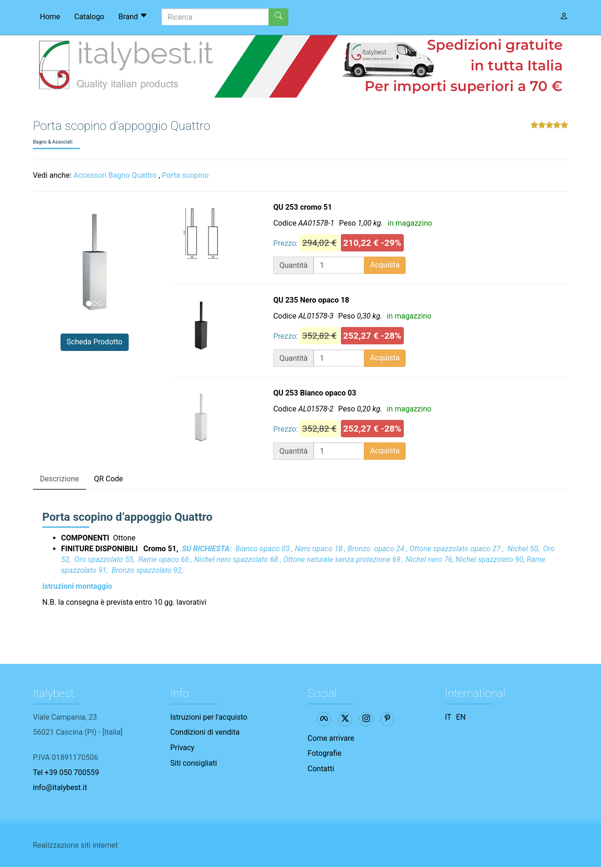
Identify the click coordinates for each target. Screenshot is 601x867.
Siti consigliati (193, 763)
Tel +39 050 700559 (66, 772)
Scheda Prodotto (95, 341)
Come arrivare (331, 738)
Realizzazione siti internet (75, 845)
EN (461, 717)
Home (50, 16)
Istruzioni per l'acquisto (208, 717)
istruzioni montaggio (77, 586)
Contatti (321, 768)
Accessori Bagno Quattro (115, 175)
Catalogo (89, 16)
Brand (132, 16)
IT (448, 717)
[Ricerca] (215, 16)
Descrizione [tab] (59, 478)
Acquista (385, 264)
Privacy (182, 747)
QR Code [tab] (108, 478)
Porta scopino (185, 175)
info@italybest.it (60, 787)
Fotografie (324, 753)
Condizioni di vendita (205, 732)
